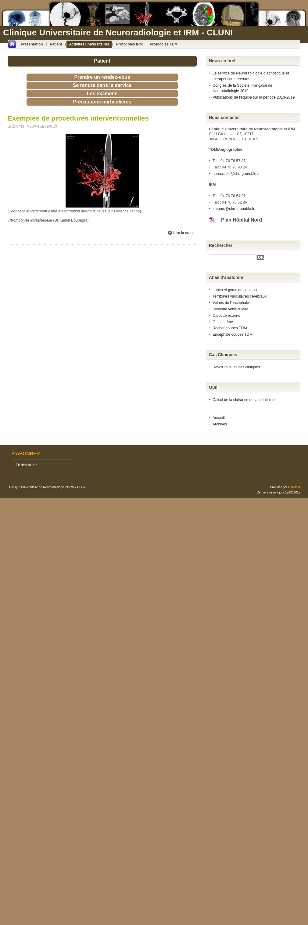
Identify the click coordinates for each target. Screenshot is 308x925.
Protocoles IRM (129, 44)
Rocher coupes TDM (230, 328)
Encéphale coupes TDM (232, 334)
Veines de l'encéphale (231, 303)
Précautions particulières (102, 101)
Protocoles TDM (163, 44)
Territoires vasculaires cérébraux (240, 296)
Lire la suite (183, 233)
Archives (220, 424)
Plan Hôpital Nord (241, 219)
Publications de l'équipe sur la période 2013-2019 (254, 97)
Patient (56, 44)
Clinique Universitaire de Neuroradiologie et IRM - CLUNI (118, 32)
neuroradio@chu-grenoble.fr (236, 174)
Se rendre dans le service (102, 85)
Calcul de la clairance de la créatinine (244, 400)
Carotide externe (226, 315)
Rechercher (220, 245)
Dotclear (294, 487)
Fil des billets (27, 465)
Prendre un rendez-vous (102, 77)
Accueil (219, 418)
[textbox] (232, 257)
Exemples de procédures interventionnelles (78, 118)
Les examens (102, 93)
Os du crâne (223, 322)
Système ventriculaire (231, 309)
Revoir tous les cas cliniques (236, 367)
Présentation (32, 44)
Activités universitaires (89, 44)
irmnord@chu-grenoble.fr (233, 209)
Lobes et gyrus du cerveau (235, 290)
